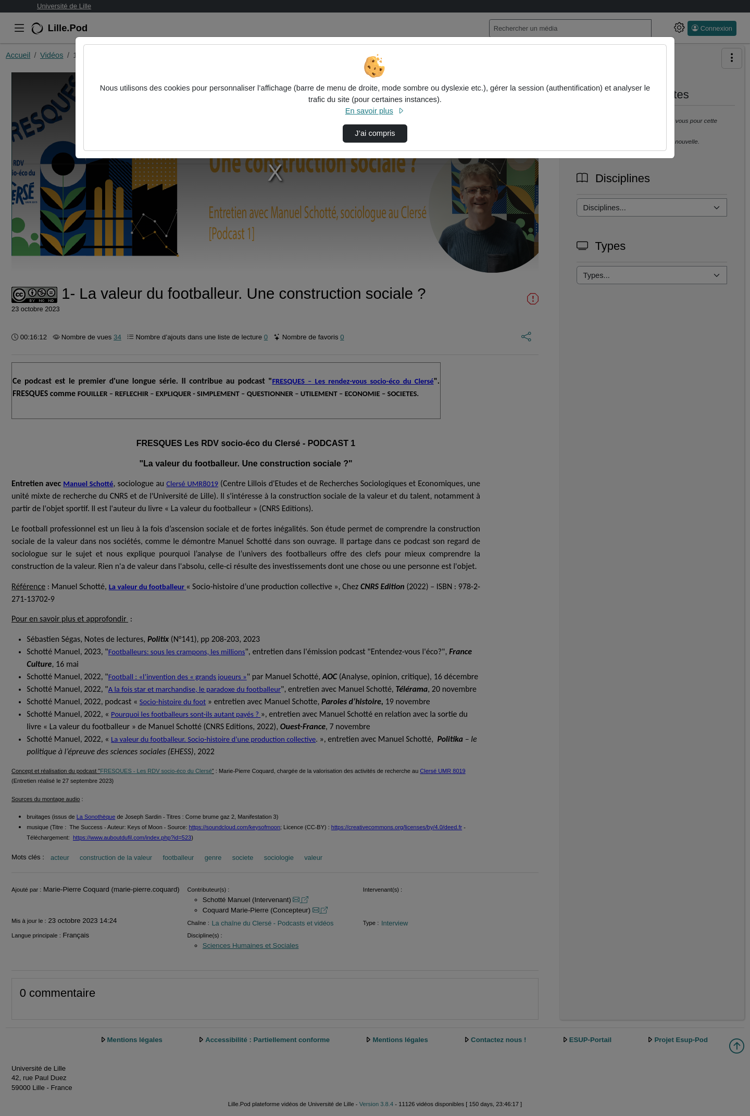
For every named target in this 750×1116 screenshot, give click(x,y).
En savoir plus (375, 111)
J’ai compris (375, 133)
